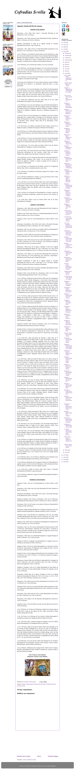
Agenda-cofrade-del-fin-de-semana (38, 684)
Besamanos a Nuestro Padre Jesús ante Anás (68, 253)
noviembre (67, 55)
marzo (66, 73)
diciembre (67, 53)
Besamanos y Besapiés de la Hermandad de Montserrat (68, 165)
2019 (64, 49)
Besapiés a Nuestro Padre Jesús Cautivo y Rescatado (68, 239)
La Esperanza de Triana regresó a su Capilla (68, 278)
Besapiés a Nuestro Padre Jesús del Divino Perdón (68, 359)
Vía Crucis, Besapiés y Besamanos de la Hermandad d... (68, 225)
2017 (64, 455)
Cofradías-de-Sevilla (51, 684)
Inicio (39, 756)
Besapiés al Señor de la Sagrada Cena (68, 142)
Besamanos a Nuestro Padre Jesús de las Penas (68, 159)
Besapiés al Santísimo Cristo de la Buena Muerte (68, 105)
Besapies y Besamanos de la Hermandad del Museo (68, 186)
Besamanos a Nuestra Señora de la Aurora (67, 118)
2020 (64, 47)
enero (66, 452)
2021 (64, 44)
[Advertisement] (37, 743)
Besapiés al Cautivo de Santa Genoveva (67, 316)
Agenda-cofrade (25, 684)
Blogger (53, 766)
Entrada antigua (53, 756)
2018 (64, 51)
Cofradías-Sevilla (21, 686)
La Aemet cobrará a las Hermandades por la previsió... (68, 431)
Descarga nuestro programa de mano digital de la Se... (67, 266)
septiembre (67, 60)
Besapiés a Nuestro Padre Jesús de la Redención (68, 111)
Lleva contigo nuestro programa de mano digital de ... (67, 78)
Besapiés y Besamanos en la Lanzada (68, 147)
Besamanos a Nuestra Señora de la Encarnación (67, 289)
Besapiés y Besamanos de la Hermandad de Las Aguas (68, 346)
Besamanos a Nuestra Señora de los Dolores (68, 352)
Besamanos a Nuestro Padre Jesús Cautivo (68, 426)
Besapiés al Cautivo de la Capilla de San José (68, 392)
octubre (66, 57)
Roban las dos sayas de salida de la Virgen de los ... (68, 439)
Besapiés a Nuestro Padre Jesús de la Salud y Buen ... (68, 399)
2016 (64, 457)
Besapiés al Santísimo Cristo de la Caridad (67, 153)
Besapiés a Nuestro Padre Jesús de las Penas (68, 385)
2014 (64, 461)
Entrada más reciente (23, 756)
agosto (66, 62)
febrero (66, 450)
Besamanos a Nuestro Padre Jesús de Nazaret (68, 340)
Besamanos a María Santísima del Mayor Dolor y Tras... (68, 406)
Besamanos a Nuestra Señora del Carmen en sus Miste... (67, 193)
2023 (64, 42)
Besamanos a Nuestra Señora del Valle (67, 329)
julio (66, 64)
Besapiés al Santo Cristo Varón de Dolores (67, 366)
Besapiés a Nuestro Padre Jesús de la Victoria (68, 296)
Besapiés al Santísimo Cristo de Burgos (67, 130)
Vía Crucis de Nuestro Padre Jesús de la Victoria (68, 218)
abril (66, 71)
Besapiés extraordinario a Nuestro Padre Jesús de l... (68, 246)
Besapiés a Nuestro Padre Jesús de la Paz (68, 379)
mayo (66, 68)
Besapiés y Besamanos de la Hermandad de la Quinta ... (68, 90)
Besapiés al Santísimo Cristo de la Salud (67, 302)
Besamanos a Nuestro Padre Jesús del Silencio (68, 200)
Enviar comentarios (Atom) (29, 759)
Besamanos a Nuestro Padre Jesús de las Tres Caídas (68, 233)
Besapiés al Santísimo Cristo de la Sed (67, 206)
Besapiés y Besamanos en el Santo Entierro (68, 172)
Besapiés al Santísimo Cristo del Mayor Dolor (68, 322)
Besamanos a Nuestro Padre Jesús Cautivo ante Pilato (68, 420)
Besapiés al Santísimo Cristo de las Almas (67, 124)
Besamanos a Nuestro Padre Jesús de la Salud (68, 259)
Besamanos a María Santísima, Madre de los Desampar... (68, 309)
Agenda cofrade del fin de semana (68, 84)
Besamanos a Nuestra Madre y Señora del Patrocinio (67, 179)
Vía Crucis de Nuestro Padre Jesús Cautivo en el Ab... (68, 212)
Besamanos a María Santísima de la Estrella (67, 283)
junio (66, 66)
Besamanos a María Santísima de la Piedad (67, 136)
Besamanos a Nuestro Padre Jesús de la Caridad (68, 373)
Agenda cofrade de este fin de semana (68, 334)
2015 (64, 459)
